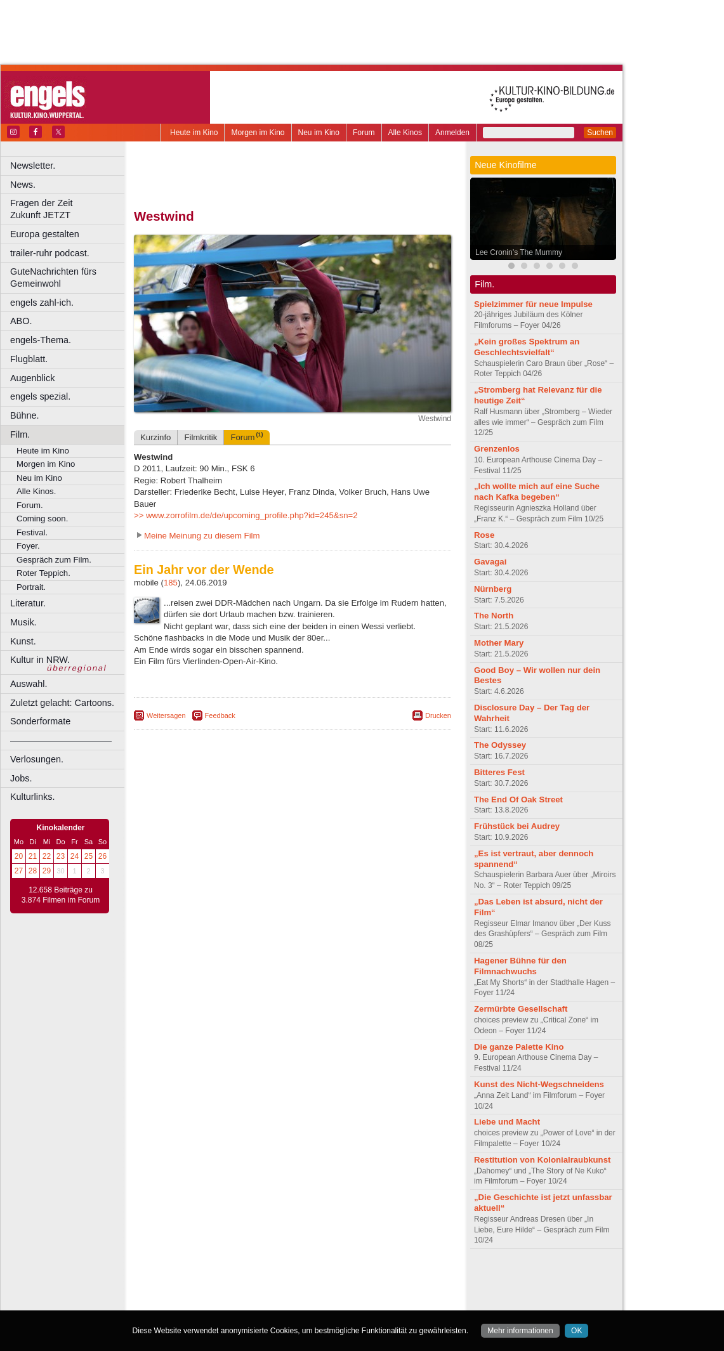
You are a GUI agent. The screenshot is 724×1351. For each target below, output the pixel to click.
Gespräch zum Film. (53, 560)
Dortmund (309, 1300)
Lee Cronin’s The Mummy (518, 252)
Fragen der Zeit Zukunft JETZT (69, 209)
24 (74, 856)
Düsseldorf (349, 1300)
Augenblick (32, 378)
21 (33, 856)
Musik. (23, 622)
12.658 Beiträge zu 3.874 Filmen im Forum (61, 894)
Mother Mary (498, 643)
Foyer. (28, 546)
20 (19, 856)
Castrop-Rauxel (261, 1300)
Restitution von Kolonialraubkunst (542, 1160)
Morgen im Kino (257, 132)
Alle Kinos (405, 132)
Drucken (438, 715)
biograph (191, 1290)
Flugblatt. (29, 359)
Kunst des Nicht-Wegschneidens (539, 1084)
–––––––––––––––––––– (61, 740)
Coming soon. (42, 518)
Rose (484, 535)
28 (33, 870)
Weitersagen (166, 715)
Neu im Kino (318, 132)
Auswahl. (28, 684)
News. (23, 184)
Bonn (223, 1300)
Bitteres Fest (499, 772)
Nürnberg (492, 589)
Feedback (220, 715)
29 (47, 870)
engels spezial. (40, 396)
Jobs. (21, 778)
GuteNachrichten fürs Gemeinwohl (53, 277)
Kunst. (23, 641)
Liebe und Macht (507, 1121)
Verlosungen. (36, 759)
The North (493, 615)
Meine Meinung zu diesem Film (202, 535)
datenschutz (330, 1279)
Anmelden (452, 132)
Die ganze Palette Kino (518, 1047)
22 (47, 856)
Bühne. (24, 415)
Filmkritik (200, 437)
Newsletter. (32, 165)
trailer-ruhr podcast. (49, 253)
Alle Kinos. (36, 491)
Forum (364, 132)
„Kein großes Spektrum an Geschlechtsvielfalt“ (526, 347)
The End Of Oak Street (518, 799)
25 (88, 856)
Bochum (195, 1300)
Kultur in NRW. (40, 660)
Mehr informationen (520, 1330)
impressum (285, 1279)
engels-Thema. (40, 340)
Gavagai (490, 561)
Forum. (29, 505)
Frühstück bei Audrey (517, 826)
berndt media (238, 1279)
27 (19, 870)
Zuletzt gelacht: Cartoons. (62, 703)
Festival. (32, 532)
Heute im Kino (194, 132)
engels (255, 1290)
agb (363, 1279)
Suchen (600, 132)
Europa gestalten (44, 234)
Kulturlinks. (32, 797)
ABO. (21, 321)
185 (171, 582)
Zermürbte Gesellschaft (520, 1009)
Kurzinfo (155, 437)
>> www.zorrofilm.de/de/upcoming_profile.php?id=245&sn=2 (246, 515)
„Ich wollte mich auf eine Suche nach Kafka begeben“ (537, 491)
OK (576, 1330)
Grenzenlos (497, 449)
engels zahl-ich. (42, 302)
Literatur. (28, 603)
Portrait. (31, 587)
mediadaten (396, 1279)
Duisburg (386, 1300)
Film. (20, 434)
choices (225, 1290)
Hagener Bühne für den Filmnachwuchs (520, 966)
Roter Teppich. (43, 573)
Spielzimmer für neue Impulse (533, 304)
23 (60, 856)
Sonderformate (40, 721)
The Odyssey (500, 745)
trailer (292, 1290)
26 (102, 856)
